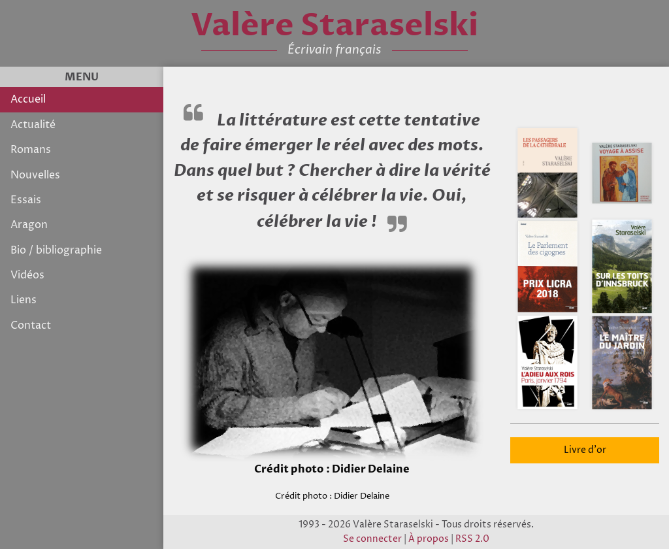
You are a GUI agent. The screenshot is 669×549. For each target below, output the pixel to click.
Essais (25, 200)
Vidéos (27, 275)
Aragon (29, 225)
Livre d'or (585, 450)
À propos (428, 539)
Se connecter (372, 539)
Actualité (33, 125)
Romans (30, 149)
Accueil (28, 99)
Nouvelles (35, 175)
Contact (30, 325)
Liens (23, 300)
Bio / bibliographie (56, 250)
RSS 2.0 (472, 539)
